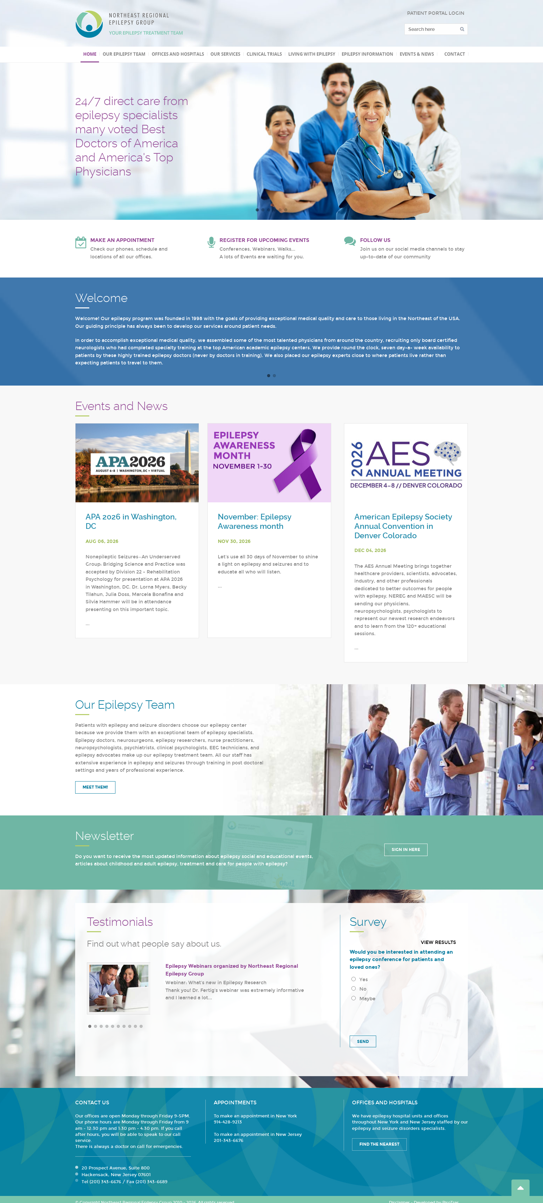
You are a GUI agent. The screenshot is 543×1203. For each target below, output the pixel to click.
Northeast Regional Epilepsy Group (129, 24)
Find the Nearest (379, 1144)
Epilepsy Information (367, 54)
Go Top (520, 1188)
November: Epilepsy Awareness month (254, 521)
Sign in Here (406, 849)
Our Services (225, 54)
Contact (454, 54)
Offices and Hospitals (178, 54)
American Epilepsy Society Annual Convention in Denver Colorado (403, 526)
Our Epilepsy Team (124, 54)
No (358, 989)
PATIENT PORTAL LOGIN (435, 13)
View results (438, 942)
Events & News (417, 54)
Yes (359, 980)
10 (141, 1026)
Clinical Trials (264, 54)
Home (89, 54)
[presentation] (401, 1017)
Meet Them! (95, 787)
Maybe (363, 999)
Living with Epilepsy (311, 54)
